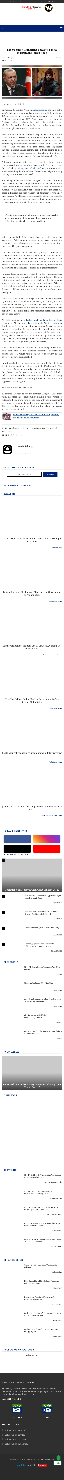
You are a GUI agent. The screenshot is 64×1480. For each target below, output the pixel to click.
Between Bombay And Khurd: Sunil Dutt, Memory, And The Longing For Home (36, 416)
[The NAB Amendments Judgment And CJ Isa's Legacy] (12, 973)
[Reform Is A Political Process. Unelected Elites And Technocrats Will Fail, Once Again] (12, 1037)
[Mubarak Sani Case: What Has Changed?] (12, 989)
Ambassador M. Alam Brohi (52, 815)
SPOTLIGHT (11, 1170)
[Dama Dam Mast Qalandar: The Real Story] (12, 934)
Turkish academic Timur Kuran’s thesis (44, 320)
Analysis (59, 58)
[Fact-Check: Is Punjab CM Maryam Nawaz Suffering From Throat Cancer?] (32, 1073)
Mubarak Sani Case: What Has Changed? (40, 983)
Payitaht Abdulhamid (31, 168)
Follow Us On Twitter (19, 1350)
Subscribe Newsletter (19, 468)
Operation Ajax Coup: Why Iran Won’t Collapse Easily (32, 890)
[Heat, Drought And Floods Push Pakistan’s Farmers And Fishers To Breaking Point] (12, 1287)
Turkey (50, 428)
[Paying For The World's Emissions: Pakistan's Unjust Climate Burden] (12, 1319)
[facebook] (10, 1)
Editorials (11, 962)
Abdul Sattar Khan (55, 601)
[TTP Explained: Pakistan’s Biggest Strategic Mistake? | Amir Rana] (12, 902)
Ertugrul (20, 428)
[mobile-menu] (61, 28)
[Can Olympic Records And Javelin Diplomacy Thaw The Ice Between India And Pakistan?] (12, 1005)
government (30, 428)
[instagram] (20, 1)
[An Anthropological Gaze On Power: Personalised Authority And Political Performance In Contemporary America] (12, 1197)
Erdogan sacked (40, 110)
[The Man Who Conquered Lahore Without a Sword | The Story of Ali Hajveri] (12, 918)
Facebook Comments (18, 485)
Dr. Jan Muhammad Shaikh (52, 655)
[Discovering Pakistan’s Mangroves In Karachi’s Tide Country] (12, 1303)
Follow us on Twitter (13, 1435)
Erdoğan (12, 428)
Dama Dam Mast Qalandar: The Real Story (42, 928)
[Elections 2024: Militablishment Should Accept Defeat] (12, 1021)
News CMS (31, 1465)
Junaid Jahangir (7, 58)
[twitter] (13, 1)
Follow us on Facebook (14, 1430)
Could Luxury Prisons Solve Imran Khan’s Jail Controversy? (32, 753)
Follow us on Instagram (15, 1444)
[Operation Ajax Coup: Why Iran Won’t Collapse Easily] (32, 875)
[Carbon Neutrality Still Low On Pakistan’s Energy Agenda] (12, 1335)
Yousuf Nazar (57, 548)
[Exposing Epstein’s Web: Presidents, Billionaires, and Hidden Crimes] (12, 950)
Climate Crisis (14, 1260)
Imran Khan (41, 428)
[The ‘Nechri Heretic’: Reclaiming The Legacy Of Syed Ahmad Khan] (12, 1181)
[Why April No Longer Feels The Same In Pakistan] (12, 1271)
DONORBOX (10, 1095)
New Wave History (16, 854)
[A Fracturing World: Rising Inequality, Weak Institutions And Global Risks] (12, 1229)
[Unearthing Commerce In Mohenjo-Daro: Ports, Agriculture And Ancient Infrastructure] (12, 1213)
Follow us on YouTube (14, 1439)
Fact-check (11, 1052)
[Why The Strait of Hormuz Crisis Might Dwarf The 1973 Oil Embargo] (12, 1245)
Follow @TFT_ (32, 1355)
